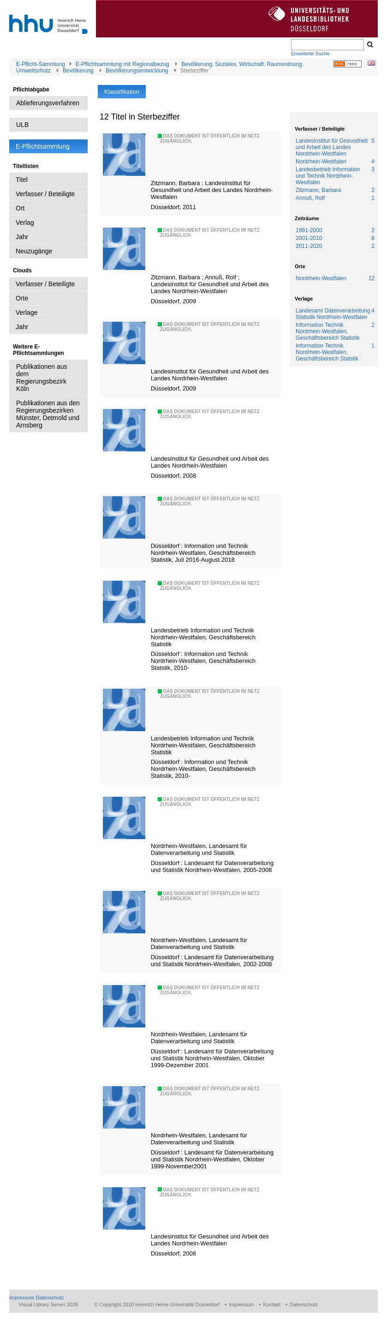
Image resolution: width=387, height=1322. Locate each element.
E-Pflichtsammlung (43, 146)
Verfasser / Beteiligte (45, 194)
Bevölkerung (78, 70)
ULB (22, 124)
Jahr (22, 236)
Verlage (26, 312)
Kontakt (271, 1304)
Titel (22, 179)
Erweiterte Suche (310, 53)
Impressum (21, 1297)
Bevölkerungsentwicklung (137, 70)
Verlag (25, 222)
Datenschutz (50, 1297)
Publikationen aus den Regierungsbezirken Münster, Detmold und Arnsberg (48, 414)
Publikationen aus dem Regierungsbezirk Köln (41, 377)
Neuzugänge (34, 251)
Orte (22, 298)
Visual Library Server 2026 (48, 1304)
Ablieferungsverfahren (47, 103)
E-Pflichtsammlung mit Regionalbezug (122, 64)
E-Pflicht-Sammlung (40, 64)
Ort (20, 208)
